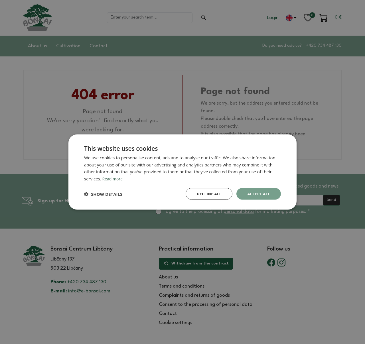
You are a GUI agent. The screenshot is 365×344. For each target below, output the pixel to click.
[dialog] (182, 172)
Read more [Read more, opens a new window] (113, 178)
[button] (103, 194)
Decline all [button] (206, 193)
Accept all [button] (258, 193)
